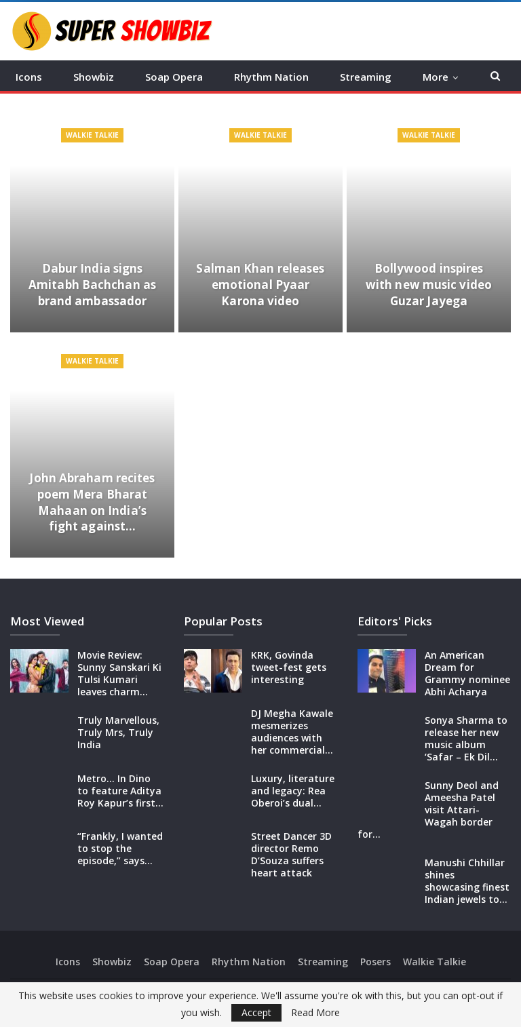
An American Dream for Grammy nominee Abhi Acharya (467, 673)
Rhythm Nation (271, 76)
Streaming (365, 76)
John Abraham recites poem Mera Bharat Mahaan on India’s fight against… (92, 502)
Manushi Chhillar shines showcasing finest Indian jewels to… (467, 881)
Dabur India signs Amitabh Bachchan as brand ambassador (92, 284)
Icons (29, 76)
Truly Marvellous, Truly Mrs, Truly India (118, 732)
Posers (375, 961)
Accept (256, 1012)
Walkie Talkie (92, 135)
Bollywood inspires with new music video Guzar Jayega (429, 284)
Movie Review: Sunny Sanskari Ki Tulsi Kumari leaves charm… (119, 673)
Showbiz (93, 76)
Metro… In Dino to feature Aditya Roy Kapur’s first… (120, 790)
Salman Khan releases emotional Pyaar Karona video (260, 284)
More (435, 76)
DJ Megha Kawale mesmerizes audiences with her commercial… (292, 731)
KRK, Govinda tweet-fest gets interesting (288, 667)
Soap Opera (174, 76)
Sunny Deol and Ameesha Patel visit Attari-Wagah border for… (428, 809)
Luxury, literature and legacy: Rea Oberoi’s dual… (292, 790)
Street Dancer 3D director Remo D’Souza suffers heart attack (291, 854)
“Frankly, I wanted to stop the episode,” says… (120, 848)
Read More (315, 1013)
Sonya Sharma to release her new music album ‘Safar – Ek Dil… (466, 738)
